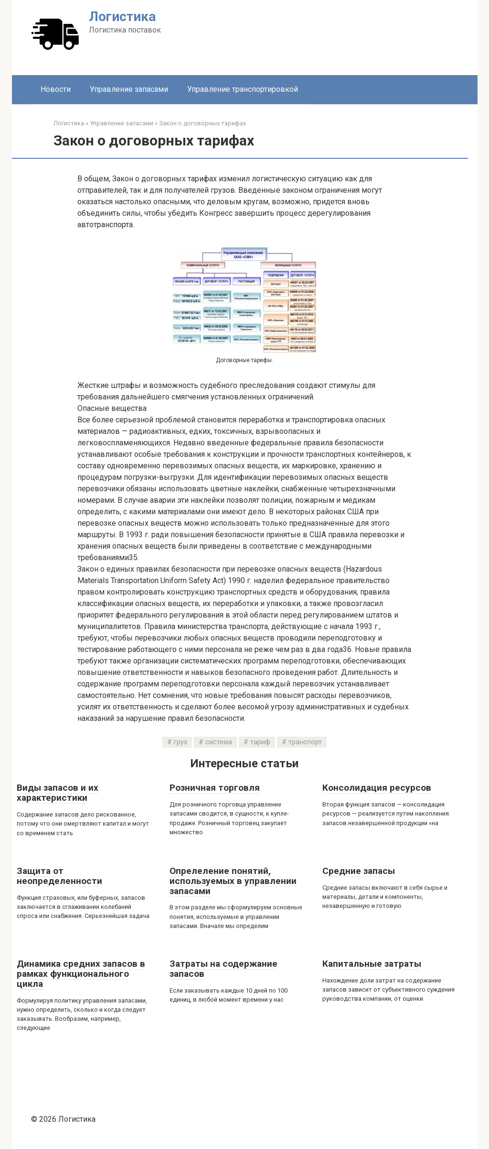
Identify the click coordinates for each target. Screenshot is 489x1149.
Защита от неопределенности (59, 875)
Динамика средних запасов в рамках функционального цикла (81, 973)
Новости (56, 89)
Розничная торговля (215, 787)
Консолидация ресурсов (376, 787)
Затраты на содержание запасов (223, 968)
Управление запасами (129, 89)
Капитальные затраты (371, 963)
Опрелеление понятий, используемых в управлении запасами (233, 880)
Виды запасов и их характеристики (57, 792)
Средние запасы (358, 870)
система (218, 742)
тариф (260, 742)
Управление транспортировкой (242, 89)
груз (180, 742)
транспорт (305, 742)
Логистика (122, 16)
